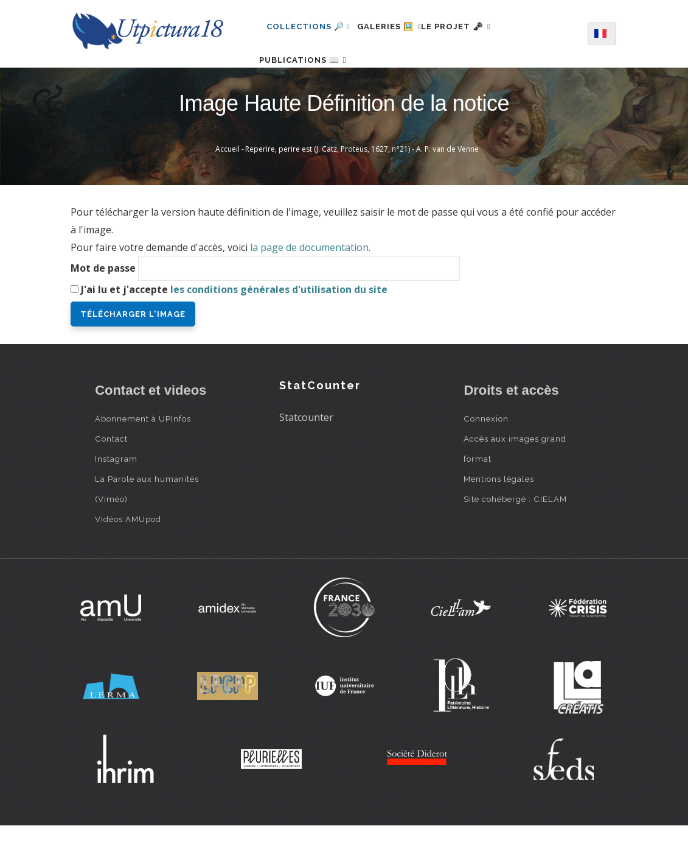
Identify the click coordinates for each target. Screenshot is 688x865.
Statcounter (306, 456)
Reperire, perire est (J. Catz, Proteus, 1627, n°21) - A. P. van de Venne (362, 188)
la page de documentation (309, 286)
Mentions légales (499, 518)
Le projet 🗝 (478, 26)
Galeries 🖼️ (396, 26)
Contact (111, 477)
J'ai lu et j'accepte (234, 328)
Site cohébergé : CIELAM (515, 538)
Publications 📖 (310, 79)
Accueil (227, 188)
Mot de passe (103, 307)
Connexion (486, 457)
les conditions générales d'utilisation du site (278, 328)
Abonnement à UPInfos (143, 457)
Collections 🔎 (308, 26)
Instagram (116, 498)
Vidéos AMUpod (128, 558)
